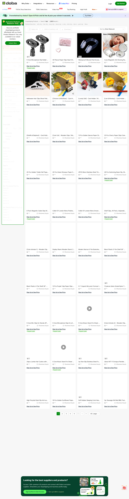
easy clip (51, 24)
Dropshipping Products (31, 21)
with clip (39, 24)
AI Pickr (6, 9)
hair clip (45, 24)
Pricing (74, 3)
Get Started (121, 3)
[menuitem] (6, 9)
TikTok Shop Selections (23, 9)
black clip (58, 24)
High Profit (83, 9)
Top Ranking (71, 9)
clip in (75, 24)
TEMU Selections (41, 9)
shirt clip (69, 24)
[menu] (52, 9)
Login (110, 3)
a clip (64, 24)
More (94, 9)
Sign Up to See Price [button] (33, 66)
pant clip (80, 24)
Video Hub (57, 9)
